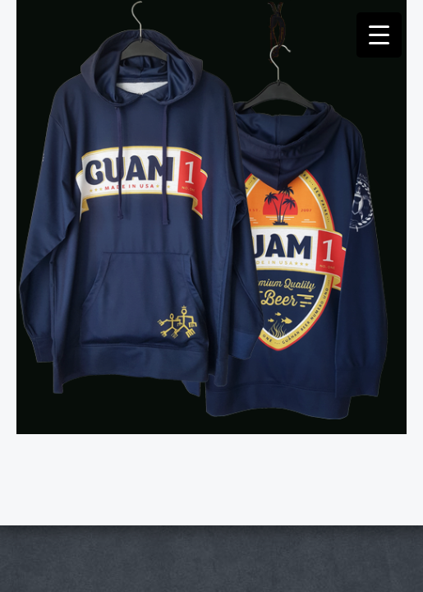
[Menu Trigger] (379, 35)
